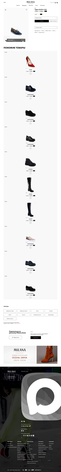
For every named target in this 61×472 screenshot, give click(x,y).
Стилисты (29, 452)
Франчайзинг (40, 443)
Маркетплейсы (10, 445)
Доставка (19, 448)
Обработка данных (10, 318)
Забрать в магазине (53, 21)
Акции (28, 447)
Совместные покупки (42, 448)
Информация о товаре (21, 443)
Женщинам (24, 5)
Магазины (9, 443)
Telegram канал (15, 337)
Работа (50, 447)
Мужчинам (31, 5)
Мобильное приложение (12, 447)
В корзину (41, 21)
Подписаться (35, 337)
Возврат (10, 314)
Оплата (18, 447)
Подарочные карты (30, 457)
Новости (28, 445)
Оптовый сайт (41, 456)
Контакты (51, 448)
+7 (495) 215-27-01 (10, 377)
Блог (28, 443)
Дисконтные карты (30, 455)
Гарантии (23, 314)
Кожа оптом (40, 450)
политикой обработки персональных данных (36, 334)
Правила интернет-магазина (32, 461)
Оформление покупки (21, 445)
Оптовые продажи (41, 445)
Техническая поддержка (22, 459)
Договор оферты (51, 314)
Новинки (18, 5)
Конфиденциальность (37, 314)
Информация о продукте (32, 454)
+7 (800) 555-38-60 (17, 323)
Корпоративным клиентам (43, 447)
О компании (51, 443)
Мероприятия (29, 448)
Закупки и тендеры (42, 454)
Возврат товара (30, 459)
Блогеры (28, 450)
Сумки (36, 5)
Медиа (50, 445)
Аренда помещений (42, 452)
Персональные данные (31, 463)
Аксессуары (42, 5)
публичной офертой (45, 333)
